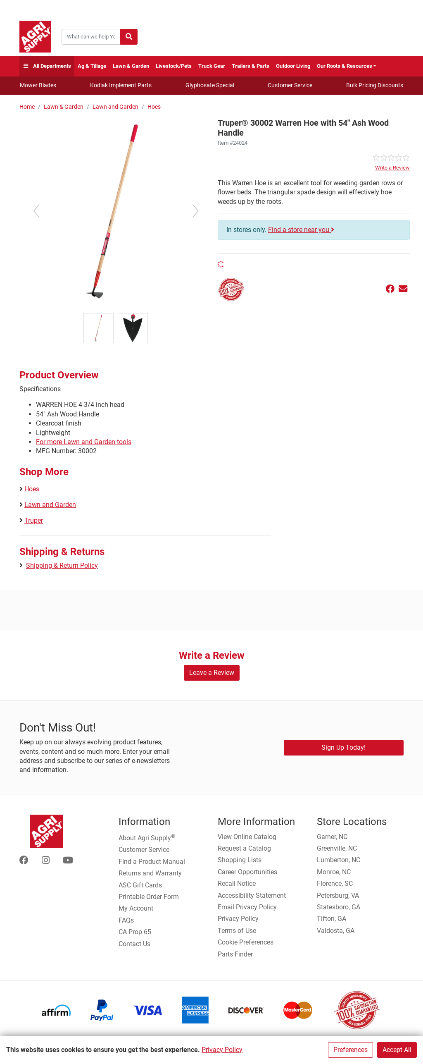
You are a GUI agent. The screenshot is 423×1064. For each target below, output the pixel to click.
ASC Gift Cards (140, 885)
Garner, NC (332, 837)
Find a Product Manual (152, 862)
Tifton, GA (331, 919)
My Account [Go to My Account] (136, 908)
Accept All (397, 1050)
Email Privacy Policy (247, 907)
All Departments (47, 66)
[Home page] (35, 37)
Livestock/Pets (174, 66)
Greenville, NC (337, 848)
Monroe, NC (334, 872)
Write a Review (392, 168)
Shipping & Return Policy (62, 565)
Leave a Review (211, 673)
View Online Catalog (247, 837)
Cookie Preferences (245, 942)
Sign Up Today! (343, 747)
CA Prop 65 (135, 932)
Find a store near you (301, 230)
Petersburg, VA (338, 895)
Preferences (350, 1050)
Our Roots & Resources (344, 66)
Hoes (154, 106)
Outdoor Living (293, 66)
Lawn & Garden (131, 66)
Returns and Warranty (150, 873)
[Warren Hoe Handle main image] (115, 211)
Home (27, 106)
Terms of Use (237, 931)
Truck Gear (211, 66)
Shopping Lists (239, 860)
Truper (33, 520)
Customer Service (290, 85)
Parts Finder (235, 954)
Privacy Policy (222, 1050)
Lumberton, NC (338, 860)
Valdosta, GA (335, 931)
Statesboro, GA (338, 907)
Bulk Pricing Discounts (374, 85)
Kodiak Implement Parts (121, 85)
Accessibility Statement (252, 895)
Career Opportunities (247, 872)
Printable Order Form (149, 897)
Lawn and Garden (115, 106)
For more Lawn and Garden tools (83, 442)
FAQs (126, 920)
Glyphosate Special (209, 85)
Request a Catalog (244, 848)
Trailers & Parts (250, 66)
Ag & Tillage (92, 66)
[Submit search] (129, 37)
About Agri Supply (147, 837)
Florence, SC (335, 883)
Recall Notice (237, 883)
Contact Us (134, 944)
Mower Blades (38, 85)
